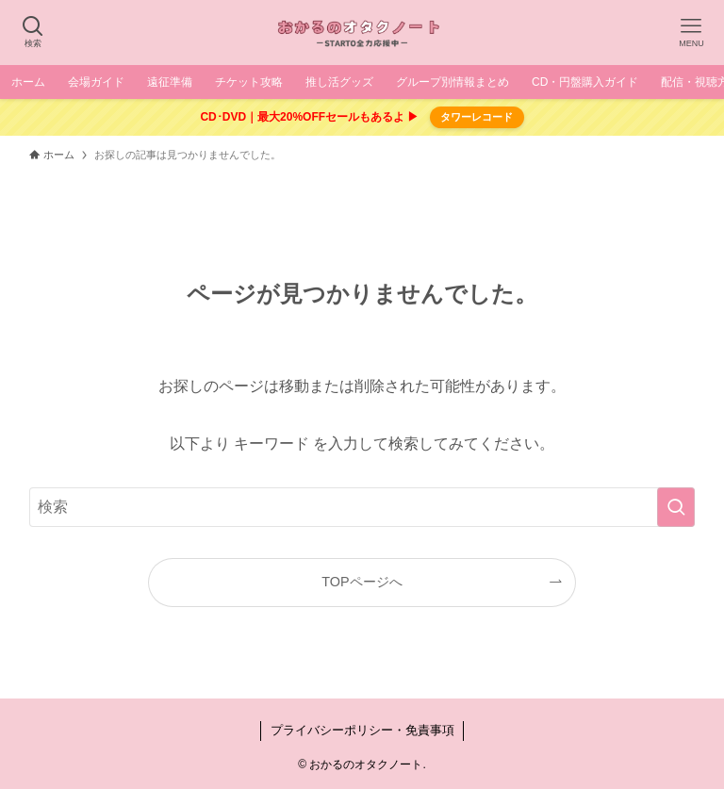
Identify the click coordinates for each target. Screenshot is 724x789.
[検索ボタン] (32, 32)
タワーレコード (476, 117)
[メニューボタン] (691, 32)
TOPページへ (361, 581)
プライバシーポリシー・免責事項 (362, 730)
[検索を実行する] (676, 507)
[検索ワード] (362, 507)
